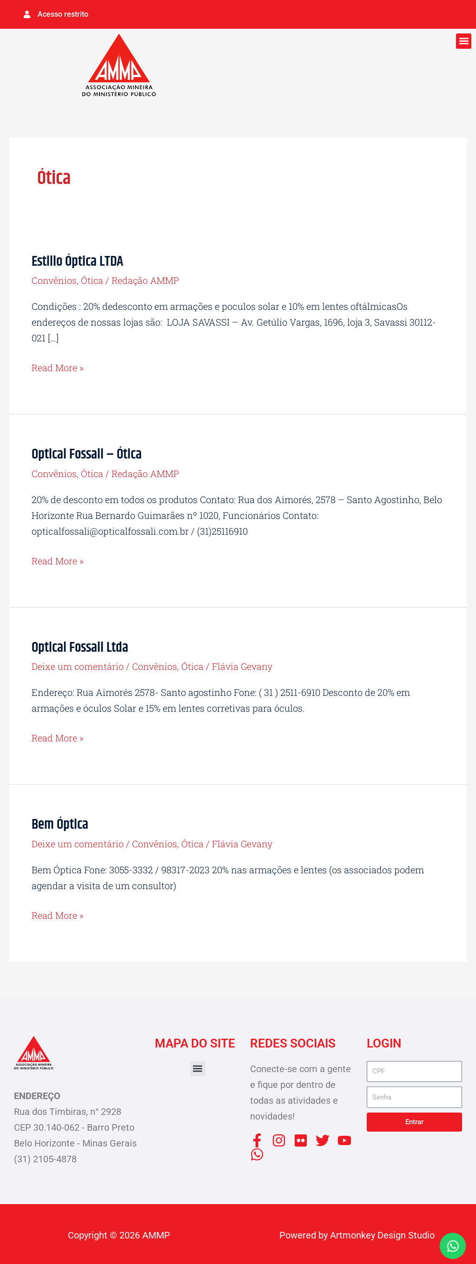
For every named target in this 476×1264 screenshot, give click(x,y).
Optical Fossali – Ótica (87, 453)
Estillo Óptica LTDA (77, 261)
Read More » (58, 366)
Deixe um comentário (78, 665)
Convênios (54, 280)
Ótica (92, 280)
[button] (463, 40)
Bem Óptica (60, 823)
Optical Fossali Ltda (80, 646)
